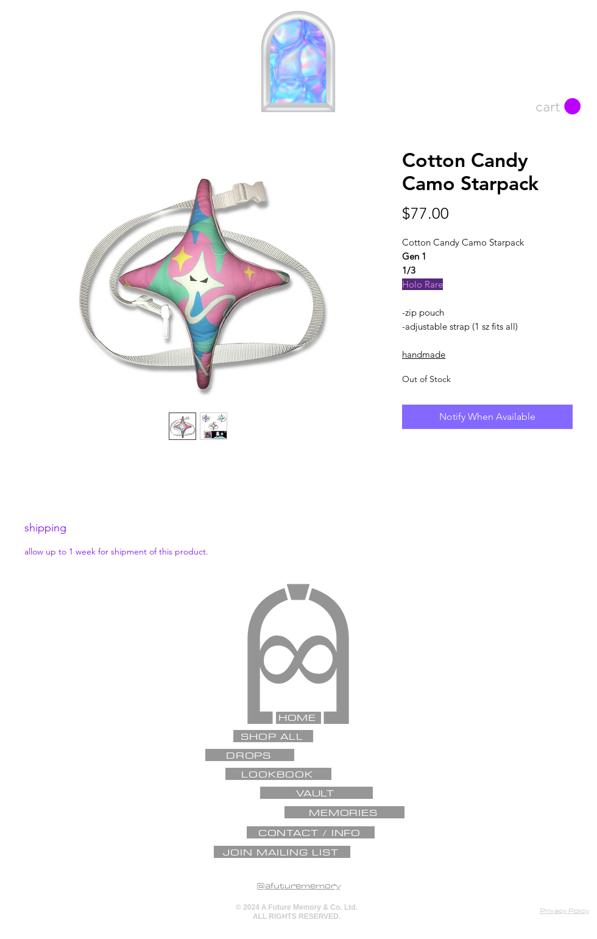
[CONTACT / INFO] (311, 832)
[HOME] (298, 718)
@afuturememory (298, 885)
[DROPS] (249, 755)
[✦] (297, 592)
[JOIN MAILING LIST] (282, 852)
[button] (558, 106)
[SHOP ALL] (273, 736)
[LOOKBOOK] (278, 774)
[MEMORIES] (344, 812)
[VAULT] (316, 793)
